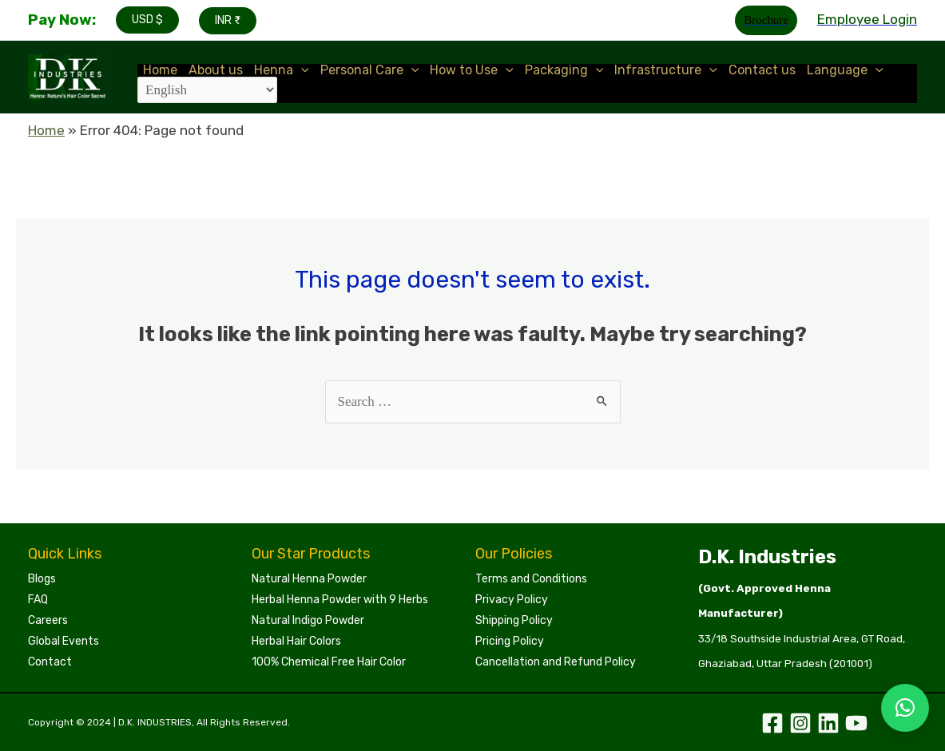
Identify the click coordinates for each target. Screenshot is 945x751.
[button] (905, 708)
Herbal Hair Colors (296, 641)
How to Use (472, 70)
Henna (281, 70)
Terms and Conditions (531, 579)
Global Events (63, 641)
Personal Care (369, 70)
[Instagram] (800, 723)
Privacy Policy (511, 599)
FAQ (38, 599)
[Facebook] (772, 723)
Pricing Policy (509, 641)
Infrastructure (665, 70)
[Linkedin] (828, 723)
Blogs (42, 579)
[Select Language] (207, 90)
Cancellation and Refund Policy (555, 662)
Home (160, 70)
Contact (50, 662)
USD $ (147, 19)
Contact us (762, 70)
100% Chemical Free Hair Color (329, 662)
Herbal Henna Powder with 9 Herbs (340, 599)
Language (845, 70)
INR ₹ (227, 20)
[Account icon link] (867, 20)
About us (216, 70)
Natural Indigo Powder (308, 620)
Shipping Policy (514, 620)
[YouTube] (856, 723)
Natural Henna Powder (309, 579)
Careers (48, 620)
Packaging (564, 70)
